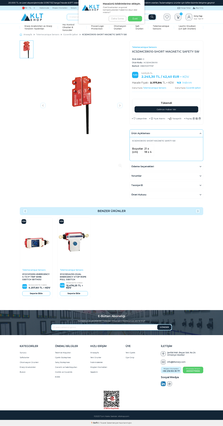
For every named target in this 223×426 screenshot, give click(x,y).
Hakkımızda (44, 8)
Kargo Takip (184, 8)
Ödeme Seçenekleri (142, 166)
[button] (43, 105)
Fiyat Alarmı (158, 118)
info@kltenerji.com (176, 362)
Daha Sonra (117, 18)
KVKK (57, 377)
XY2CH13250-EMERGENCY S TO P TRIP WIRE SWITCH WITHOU (36, 277)
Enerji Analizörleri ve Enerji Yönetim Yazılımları (38, 27)
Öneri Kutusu (138, 194)
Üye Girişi (130, 357)
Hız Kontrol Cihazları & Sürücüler (68, 27)
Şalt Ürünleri (139, 27)
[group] (81, 105)
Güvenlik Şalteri (70, 34)
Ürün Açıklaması (140, 133)
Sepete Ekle (36, 293)
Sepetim (94, 372)
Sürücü (23, 353)
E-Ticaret (102, 423)
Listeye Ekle (140, 118)
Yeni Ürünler (95, 357)
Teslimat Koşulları (63, 353)
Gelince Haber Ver (166, 109)
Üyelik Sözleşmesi (63, 357)
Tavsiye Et (175, 118)
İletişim (74, 8)
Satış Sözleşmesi (62, 362)
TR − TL (28, 8)
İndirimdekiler (96, 362)
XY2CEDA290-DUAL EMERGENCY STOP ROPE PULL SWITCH (73, 277)
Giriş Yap (198, 16)
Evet (135, 18)
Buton (23, 372)
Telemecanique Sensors (161, 27)
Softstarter (24, 357)
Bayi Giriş (198, 8)
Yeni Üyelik (130, 353)
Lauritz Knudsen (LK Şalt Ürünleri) (187, 27)
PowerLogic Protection (97, 27)
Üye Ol (200, 19)
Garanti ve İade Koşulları (66, 367)
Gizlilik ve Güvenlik (63, 372)
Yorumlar (136, 176)
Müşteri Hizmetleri (59, 8)
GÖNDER (164, 327)
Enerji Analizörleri (28, 367)
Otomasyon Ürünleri (120, 27)
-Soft (94, 423)
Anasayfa (26, 34)
